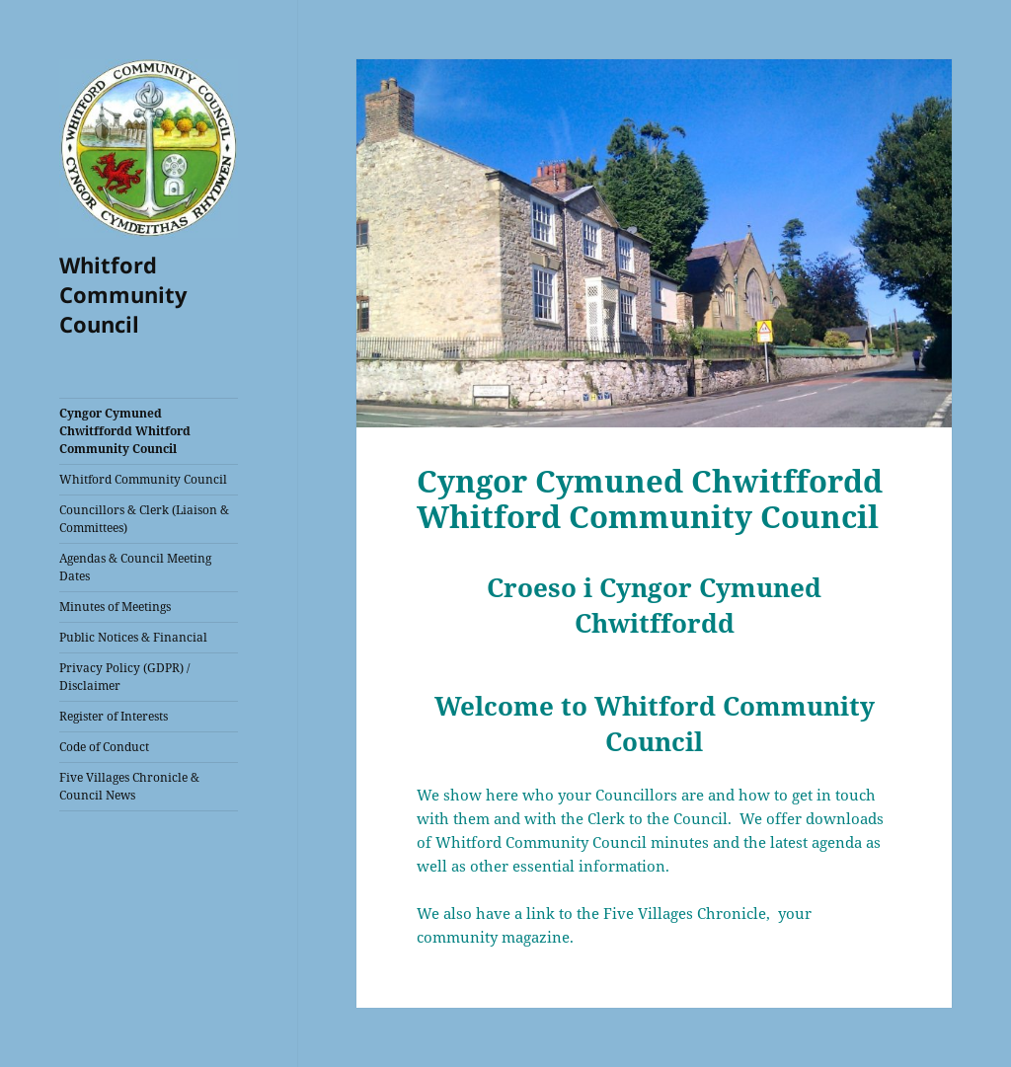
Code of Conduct (104, 746)
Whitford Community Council (123, 294)
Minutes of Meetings (115, 606)
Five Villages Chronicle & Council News (129, 786)
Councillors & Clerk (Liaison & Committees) (144, 518)
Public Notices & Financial (133, 637)
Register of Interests (113, 716)
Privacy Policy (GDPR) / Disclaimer (124, 676)
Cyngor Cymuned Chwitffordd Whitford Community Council (125, 431)
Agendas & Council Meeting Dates (135, 567)
